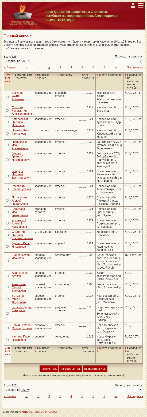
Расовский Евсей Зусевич (21, 188)
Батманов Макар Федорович (19, 299)
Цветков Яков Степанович (20, 132)
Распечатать (49, 368)
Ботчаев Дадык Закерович (22, 309)
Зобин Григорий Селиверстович (22, 327)
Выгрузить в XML (95, 368)
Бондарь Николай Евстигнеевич (21, 174)
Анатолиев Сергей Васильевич (19, 287)
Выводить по (12, 61)
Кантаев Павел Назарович (21, 338)
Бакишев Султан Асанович (18, 96)
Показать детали (70, 368)
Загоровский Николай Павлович (20, 122)
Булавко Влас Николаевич (21, 245)
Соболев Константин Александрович (22, 110)
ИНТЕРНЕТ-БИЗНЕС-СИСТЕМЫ (39, 412)
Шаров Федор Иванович (21, 256)
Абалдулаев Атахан (20, 274)
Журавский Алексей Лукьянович (19, 223)
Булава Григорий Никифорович (21, 156)
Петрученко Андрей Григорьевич (20, 200)
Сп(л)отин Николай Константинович (22, 235)
